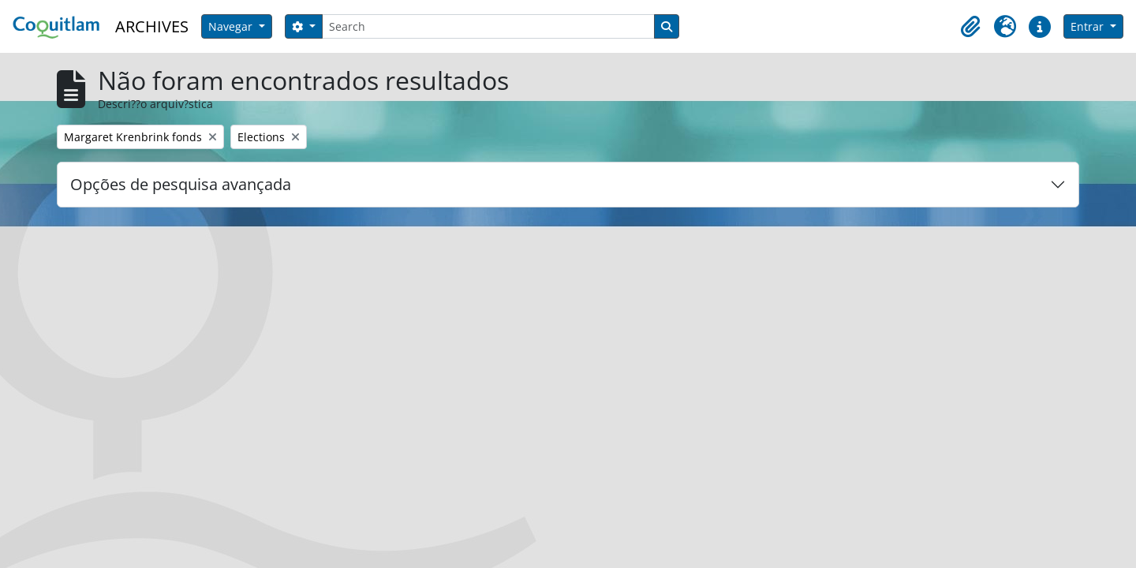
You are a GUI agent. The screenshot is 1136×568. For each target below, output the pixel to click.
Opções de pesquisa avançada (180, 184)
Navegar (232, 26)
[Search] (488, 26)
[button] (970, 26)
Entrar (1089, 26)
